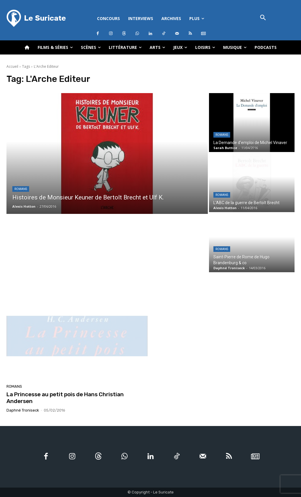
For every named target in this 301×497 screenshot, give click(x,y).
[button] (263, 18)
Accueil (12, 66)
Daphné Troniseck (22, 410)
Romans (20, 189)
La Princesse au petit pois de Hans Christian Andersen (65, 397)
